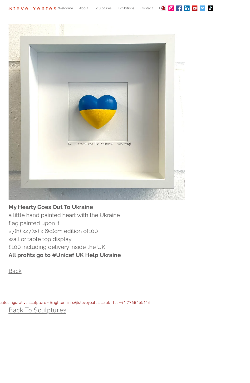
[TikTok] (210, 8)
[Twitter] (202, 8)
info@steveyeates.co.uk (88, 302)
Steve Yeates (33, 8)
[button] (103, 8)
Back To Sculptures (37, 310)
